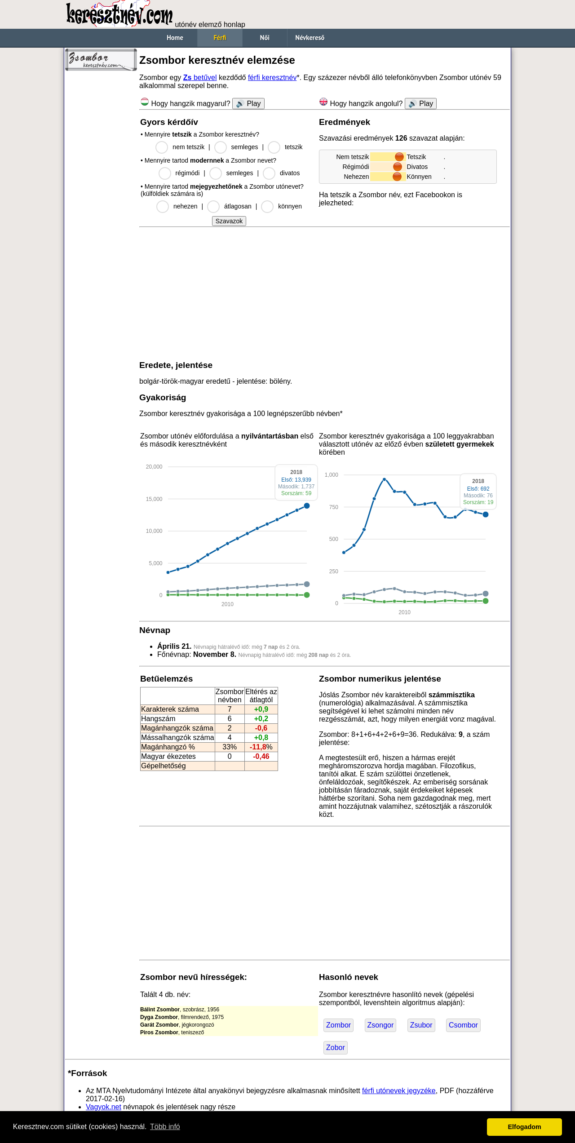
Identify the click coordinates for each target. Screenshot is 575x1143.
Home (175, 37)
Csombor (463, 1025)
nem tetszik (188, 147)
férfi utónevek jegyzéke (399, 1090)
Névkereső (310, 37)
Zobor (335, 1047)
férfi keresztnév (272, 77)
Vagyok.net (103, 1107)
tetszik (294, 147)
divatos (290, 173)
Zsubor (421, 1025)
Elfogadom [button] (524, 1126)
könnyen (290, 206)
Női (265, 37)
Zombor (338, 1025)
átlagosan (238, 206)
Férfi (219, 37)
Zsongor (380, 1025)
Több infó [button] (165, 1126)
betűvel (200, 77)
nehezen (185, 206)
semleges (244, 147)
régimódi (188, 173)
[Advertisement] (101, 211)
